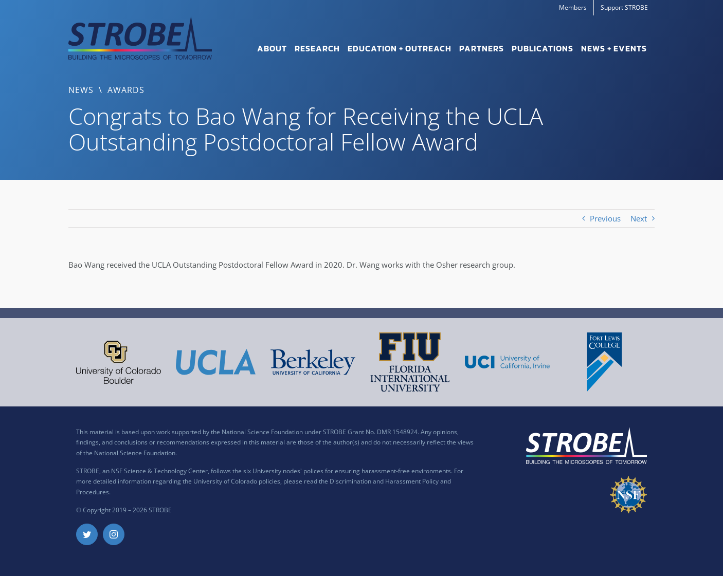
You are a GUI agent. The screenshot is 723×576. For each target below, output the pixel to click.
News (81, 90)
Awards (125, 90)
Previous (605, 218)
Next (638, 218)
